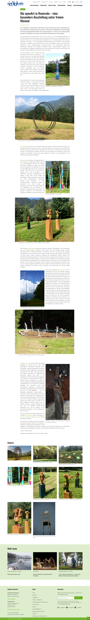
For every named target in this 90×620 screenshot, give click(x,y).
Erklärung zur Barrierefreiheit (39, 616)
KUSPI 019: (34, 52)
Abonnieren (78, 597)
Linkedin (78, 607)
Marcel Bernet (31, 248)
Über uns (51, 1)
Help (60, 1)
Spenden (56, 1)
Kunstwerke (43, 5)
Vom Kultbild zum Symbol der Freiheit (42, 575)
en (68, 1)
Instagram (61, 607)
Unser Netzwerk (34, 5)
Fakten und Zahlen (37, 599)
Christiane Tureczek (25, 363)
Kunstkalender (62, 5)
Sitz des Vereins (11, 599)
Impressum (35, 597)
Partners (34, 595)
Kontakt (64, 1)
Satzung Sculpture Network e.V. (40, 602)
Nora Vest (24, 160)
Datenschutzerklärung (65, 603)
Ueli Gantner (28, 415)
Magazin (69, 5)
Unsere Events (52, 5)
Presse (34, 606)
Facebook (70, 607)
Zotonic (20, 618)
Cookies (34, 613)
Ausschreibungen (78, 5)
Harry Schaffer (23, 146)
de (70, 1)
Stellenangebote (36, 609)
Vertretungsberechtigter (14, 609)
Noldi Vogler (37, 416)
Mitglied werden (36, 1)
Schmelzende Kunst (14, 574)
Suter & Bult (61, 269)
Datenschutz (35, 604)
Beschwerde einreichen (38, 611)
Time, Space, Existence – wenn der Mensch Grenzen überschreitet (69, 575)
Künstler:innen (44, 1)
